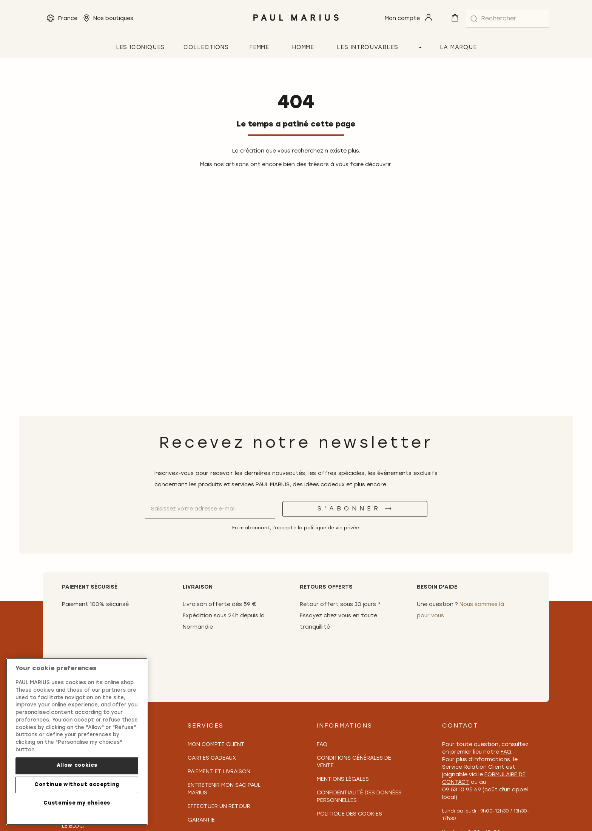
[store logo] (296, 23)
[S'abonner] (354, 509)
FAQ (322, 745)
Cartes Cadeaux (212, 758)
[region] (77, 744)
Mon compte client (216, 745)
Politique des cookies (349, 814)
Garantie (201, 820)
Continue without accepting (76, 787)
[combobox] (507, 18)
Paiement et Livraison (219, 772)
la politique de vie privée (328, 528)
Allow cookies (77, 768)
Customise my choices (76, 806)
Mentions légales (343, 779)
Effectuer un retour (219, 806)
